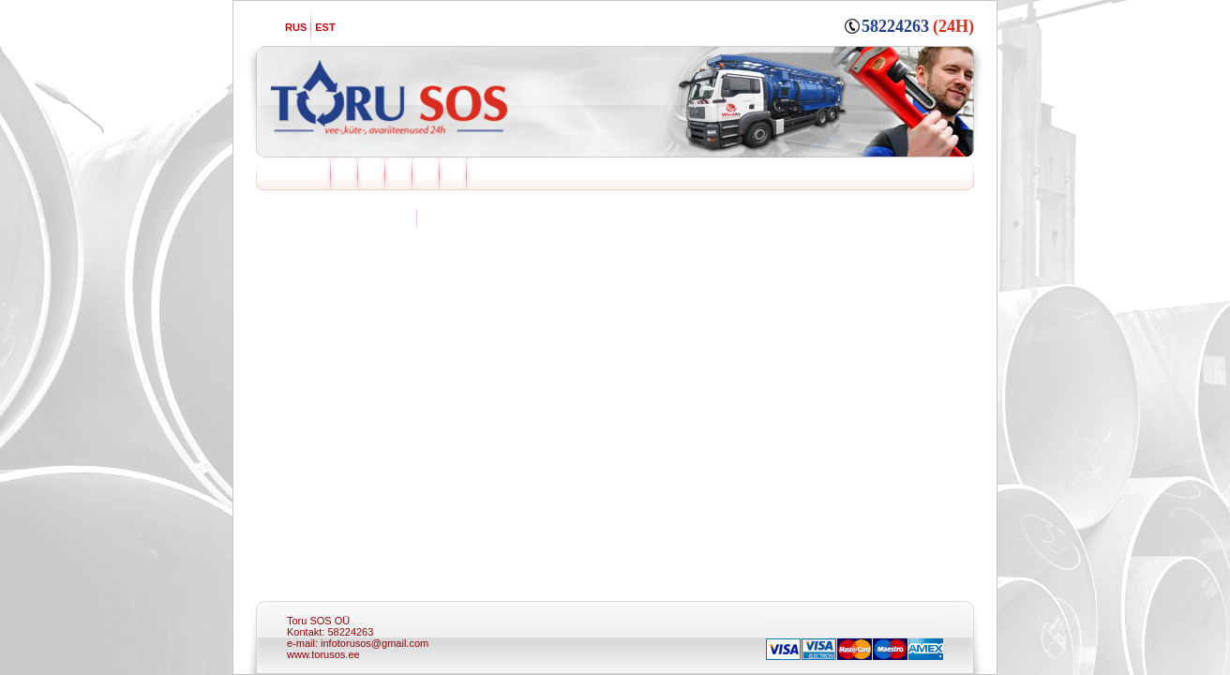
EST (325, 27)
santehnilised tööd (842, 621)
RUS (296, 27)
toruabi (782, 621)
